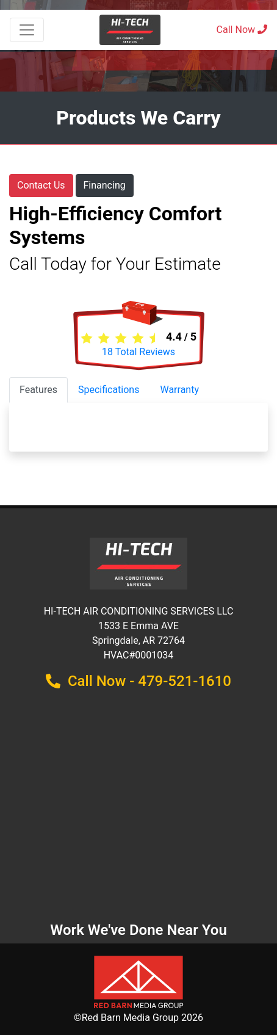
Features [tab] (38, 389)
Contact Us (41, 185)
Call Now (242, 29)
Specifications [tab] (109, 389)
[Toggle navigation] (27, 30)
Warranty (179, 389)
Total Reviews (138, 352)
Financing (105, 185)
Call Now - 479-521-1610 (138, 681)
